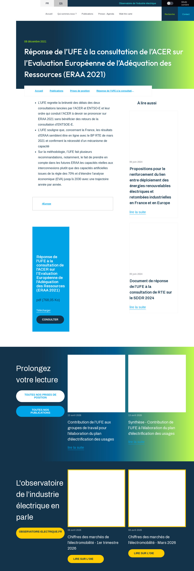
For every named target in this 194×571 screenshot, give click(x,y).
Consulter (50, 319)
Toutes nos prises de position (40, 396)
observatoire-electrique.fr (40, 533)
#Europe (46, 203)
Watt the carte (125, 14)
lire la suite (138, 212)
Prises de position (80, 91)
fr (47, 3)
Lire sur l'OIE (85, 558)
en (61, 3)
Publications (87, 14)
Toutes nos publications (40, 411)
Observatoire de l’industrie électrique (137, 3)
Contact (185, 14)
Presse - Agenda (106, 14)
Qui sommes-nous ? (67, 14)
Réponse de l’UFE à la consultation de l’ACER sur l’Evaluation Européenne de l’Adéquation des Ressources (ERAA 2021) (115, 91)
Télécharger (43, 310)
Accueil (48, 14)
